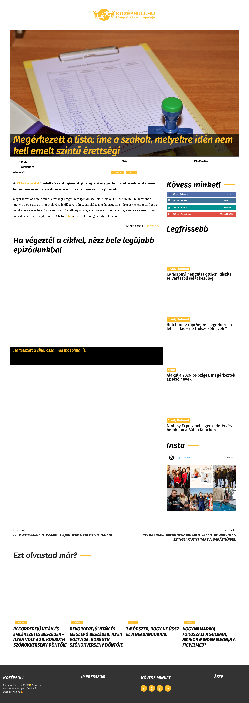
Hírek (117, 172)
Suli (131, 172)
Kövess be (228, 200)
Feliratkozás (226, 214)
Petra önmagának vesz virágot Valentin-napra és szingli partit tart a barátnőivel (189, 537)
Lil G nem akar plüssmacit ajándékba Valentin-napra (62, 535)
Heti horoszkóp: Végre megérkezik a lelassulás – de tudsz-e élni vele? (199, 326)
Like (231, 194)
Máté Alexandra (27, 164)
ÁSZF (218, 676)
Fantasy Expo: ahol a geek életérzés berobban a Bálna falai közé (199, 428)
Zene (171, 370)
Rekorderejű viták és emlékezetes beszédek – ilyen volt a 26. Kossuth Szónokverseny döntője (39, 637)
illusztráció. (151, 226)
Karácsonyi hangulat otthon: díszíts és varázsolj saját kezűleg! (199, 276)
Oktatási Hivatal (28, 183)
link (70, 216)
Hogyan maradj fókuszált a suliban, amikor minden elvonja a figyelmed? (209, 637)
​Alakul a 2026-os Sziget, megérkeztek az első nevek (201, 377)
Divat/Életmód (178, 269)
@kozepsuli (184, 457)
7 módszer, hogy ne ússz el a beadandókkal (152, 631)
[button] (201, 26)
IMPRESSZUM (93, 676)
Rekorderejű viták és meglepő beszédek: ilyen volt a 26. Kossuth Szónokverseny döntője (96, 637)
